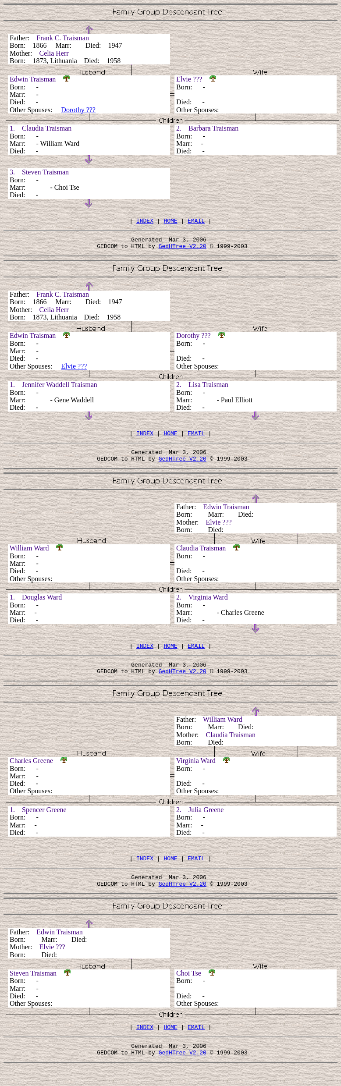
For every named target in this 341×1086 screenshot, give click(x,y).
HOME (170, 222)
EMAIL (196, 222)
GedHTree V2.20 (182, 250)
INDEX (144, 222)
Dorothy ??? (78, 110)
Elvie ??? (74, 370)
